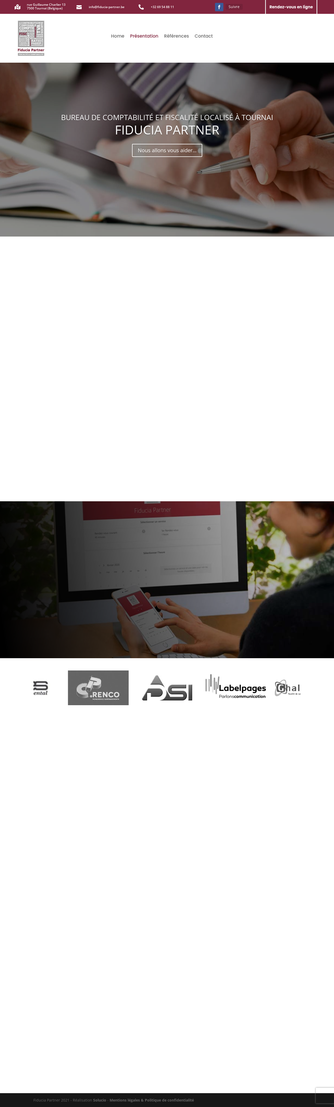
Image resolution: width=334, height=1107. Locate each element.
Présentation (144, 36)
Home (117, 36)
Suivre (234, 6)
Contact (204, 36)
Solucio (100, 1100)
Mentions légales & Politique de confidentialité (152, 1100)
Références (176, 36)
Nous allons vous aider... (167, 150)
